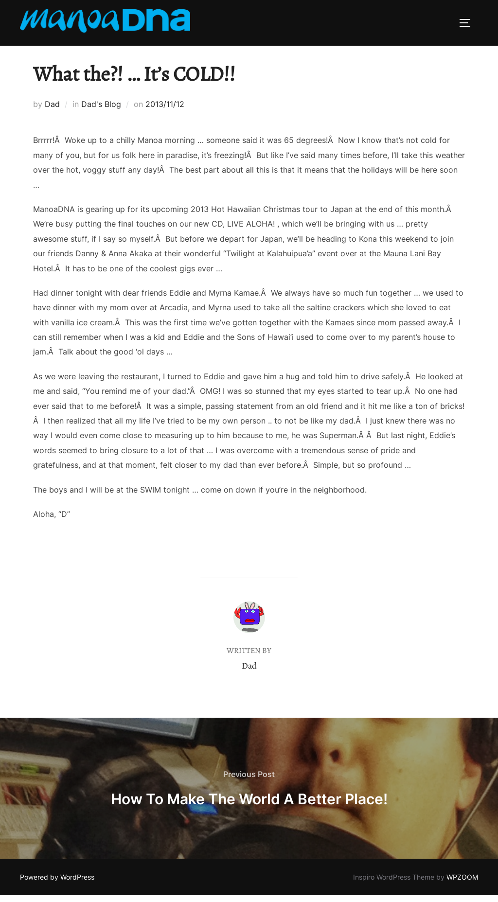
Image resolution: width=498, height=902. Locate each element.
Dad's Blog (101, 111)
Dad (52, 111)
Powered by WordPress (57, 884)
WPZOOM (462, 884)
